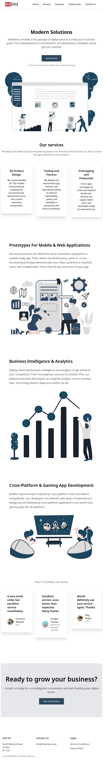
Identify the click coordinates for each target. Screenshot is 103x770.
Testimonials (75, 4)
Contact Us (90, 4)
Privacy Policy (76, 748)
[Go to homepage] (11, 4)
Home (36, 4)
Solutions (59, 4)
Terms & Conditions (79, 744)
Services (47, 4)
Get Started (51, 58)
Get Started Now (51, 701)
